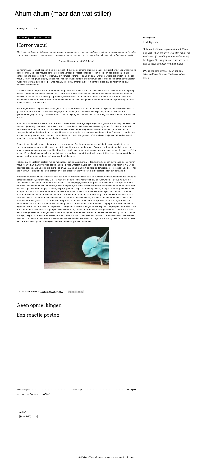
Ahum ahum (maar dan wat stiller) (63, 13)
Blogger (130, 457)
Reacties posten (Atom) (40, 394)
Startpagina (22, 28)
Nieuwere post (23, 390)
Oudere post (130, 390)
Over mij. (35, 28)
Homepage (77, 390)
